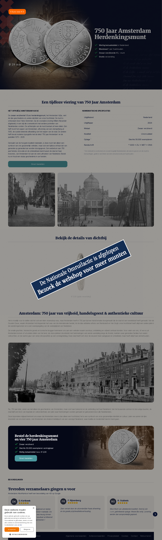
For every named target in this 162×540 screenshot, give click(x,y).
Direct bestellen (26, 458)
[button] (19, 534)
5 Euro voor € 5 (17, 12)
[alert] (19, 522)
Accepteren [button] (12, 529)
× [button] (33, 508)
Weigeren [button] (27, 529)
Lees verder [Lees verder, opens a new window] (18, 525)
